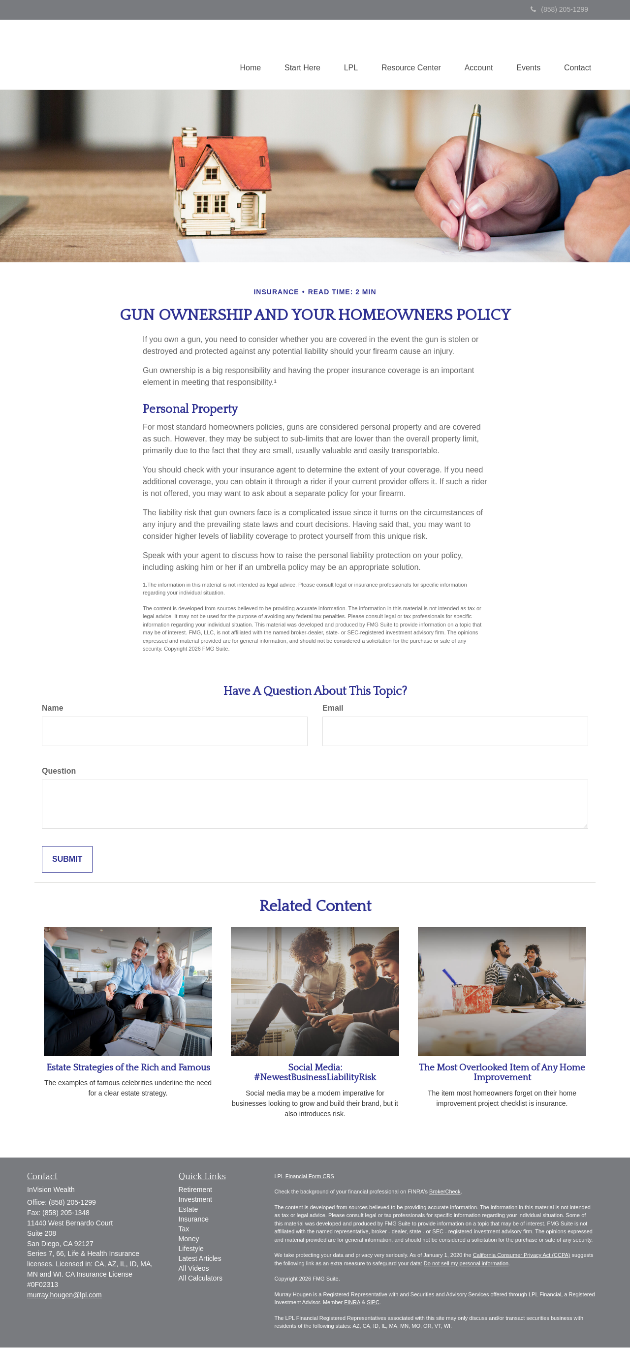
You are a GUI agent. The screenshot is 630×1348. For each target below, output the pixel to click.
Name (52, 708)
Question (59, 771)
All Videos (194, 1269)
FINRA (352, 1303)
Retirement (195, 1190)
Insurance (194, 1219)
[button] (296, 54)
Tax (184, 1229)
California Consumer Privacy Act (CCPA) (521, 1255)
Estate (188, 1210)
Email (333, 708)
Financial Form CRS (309, 1177)
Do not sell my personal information (466, 1264)
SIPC (373, 1303)
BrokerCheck (445, 1192)
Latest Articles (200, 1259)
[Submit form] (67, 860)
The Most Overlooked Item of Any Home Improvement (502, 1073)
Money (189, 1239)
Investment (195, 1200)
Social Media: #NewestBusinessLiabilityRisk (315, 1073)
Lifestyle (191, 1249)
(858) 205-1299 (559, 9)
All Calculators (200, 1279)
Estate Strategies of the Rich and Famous (128, 1068)
